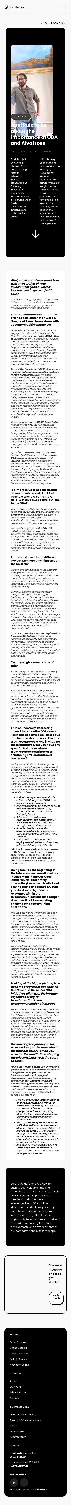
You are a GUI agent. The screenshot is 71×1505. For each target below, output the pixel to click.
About (13, 1381)
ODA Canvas (17, 1431)
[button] (64, 7)
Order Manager (18, 1342)
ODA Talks (15, 1387)
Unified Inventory (19, 1353)
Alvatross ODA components (25, 1420)
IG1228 (13, 1425)
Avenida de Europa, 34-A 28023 (23, 1455)
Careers (14, 1398)
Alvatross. (42, 1489)
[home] (14, 7)
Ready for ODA (18, 1437)
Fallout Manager (19, 1359)
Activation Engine (19, 1364)
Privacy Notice (18, 1392)
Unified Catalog (18, 1347)
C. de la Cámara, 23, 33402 (24, 1464)
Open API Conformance (23, 1414)
